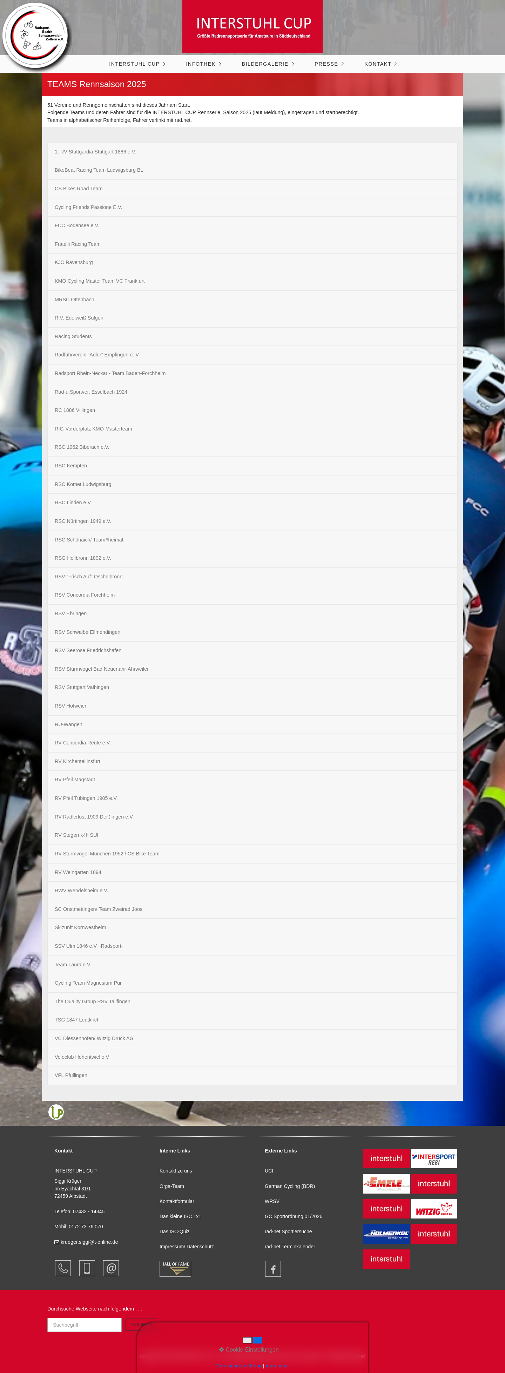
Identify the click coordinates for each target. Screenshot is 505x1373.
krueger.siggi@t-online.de (86, 1242)
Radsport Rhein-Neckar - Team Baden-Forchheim (110, 373)
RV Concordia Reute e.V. (83, 742)
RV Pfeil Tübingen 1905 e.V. (86, 798)
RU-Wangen (68, 724)
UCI (269, 1171)
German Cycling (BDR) (290, 1186)
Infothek (200, 64)
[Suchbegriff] (84, 1325)
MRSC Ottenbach (74, 299)
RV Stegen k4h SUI (77, 835)
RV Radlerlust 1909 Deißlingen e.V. (94, 817)
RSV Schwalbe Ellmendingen (87, 632)
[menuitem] (137, 64)
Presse (326, 64)
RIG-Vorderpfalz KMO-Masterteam (93, 429)
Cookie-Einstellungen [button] (249, 1350)
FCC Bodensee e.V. (77, 225)
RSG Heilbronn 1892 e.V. (83, 558)
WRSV (272, 1201)
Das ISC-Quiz (175, 1231)
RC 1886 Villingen (75, 410)
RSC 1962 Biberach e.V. (82, 447)
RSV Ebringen (71, 613)
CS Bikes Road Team (79, 188)
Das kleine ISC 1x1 (180, 1216)
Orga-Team (172, 1186)
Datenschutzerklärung (239, 1365)
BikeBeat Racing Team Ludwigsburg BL (99, 170)
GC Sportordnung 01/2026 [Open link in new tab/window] (293, 1216)
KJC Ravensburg (74, 262)
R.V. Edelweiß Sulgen (79, 318)
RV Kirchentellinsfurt (77, 761)
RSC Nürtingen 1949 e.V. (83, 521)
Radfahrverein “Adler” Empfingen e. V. (97, 354)
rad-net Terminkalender (290, 1246)
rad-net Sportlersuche (288, 1231)
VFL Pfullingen (71, 1075)
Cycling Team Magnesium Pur (88, 983)
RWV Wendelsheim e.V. (81, 890)
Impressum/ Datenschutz (187, 1246)
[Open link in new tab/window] (270, 1269)
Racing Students (73, 336)
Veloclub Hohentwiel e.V (82, 1057)
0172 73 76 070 (86, 1226)
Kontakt (377, 64)
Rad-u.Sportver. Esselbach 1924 (91, 392)
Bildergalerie (265, 64)
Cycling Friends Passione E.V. (88, 207)
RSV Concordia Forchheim (85, 595)
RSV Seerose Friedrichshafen (88, 650)
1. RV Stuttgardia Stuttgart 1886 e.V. (95, 152)
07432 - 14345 (89, 1211)
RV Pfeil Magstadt (75, 779)
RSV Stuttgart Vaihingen (82, 687)
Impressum (277, 1365)
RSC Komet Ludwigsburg (83, 484)
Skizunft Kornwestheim (80, 927)
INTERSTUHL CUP (134, 64)
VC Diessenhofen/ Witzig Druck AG (94, 1038)
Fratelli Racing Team (78, 244)
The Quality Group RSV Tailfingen (92, 1001)
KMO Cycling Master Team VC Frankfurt (99, 281)
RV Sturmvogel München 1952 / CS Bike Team (107, 853)
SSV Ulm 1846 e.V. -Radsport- (89, 946)
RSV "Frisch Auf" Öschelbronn (88, 576)
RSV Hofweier (70, 706)
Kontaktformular (177, 1201)
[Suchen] (142, 1325)
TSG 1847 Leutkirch (77, 1020)
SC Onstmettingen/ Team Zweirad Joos (98, 909)
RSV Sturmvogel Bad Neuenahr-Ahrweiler (102, 669)
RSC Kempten (71, 465)
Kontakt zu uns (176, 1171)
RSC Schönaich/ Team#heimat (89, 540)
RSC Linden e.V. (73, 502)
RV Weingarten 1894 (78, 872)
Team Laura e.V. (73, 964)
